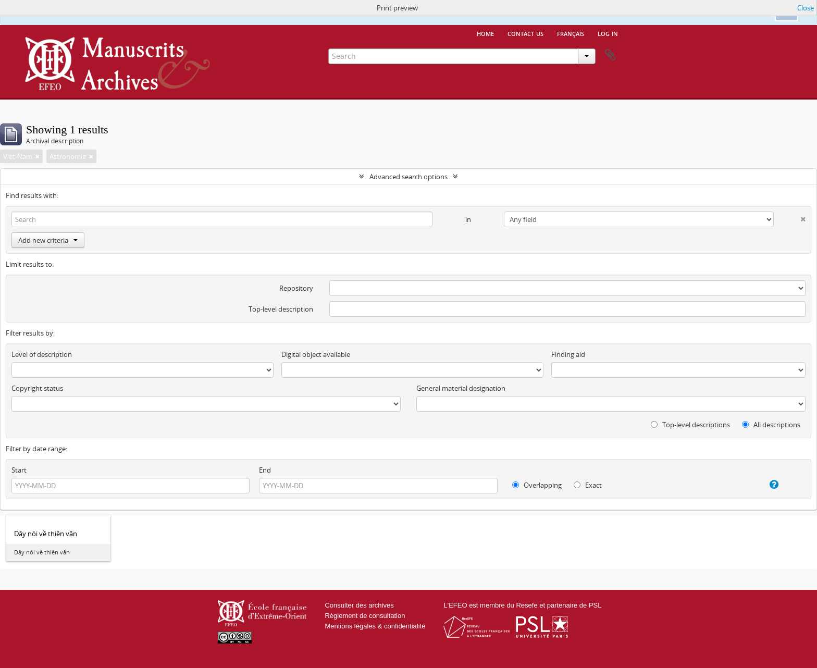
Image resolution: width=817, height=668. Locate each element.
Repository (296, 288)
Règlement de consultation (365, 616)
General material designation (460, 388)
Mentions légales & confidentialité (375, 626)
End (265, 470)
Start (19, 470)
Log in (608, 33)
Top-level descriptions (690, 424)
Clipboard (610, 55)
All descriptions (771, 424)
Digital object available (315, 354)
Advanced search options (408, 176)
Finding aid (568, 354)
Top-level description (281, 309)
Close (805, 8)
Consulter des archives (359, 605)
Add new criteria (48, 240)
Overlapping (537, 485)
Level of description (41, 354)
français (570, 33)
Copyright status (37, 388)
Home (485, 33)
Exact (588, 485)
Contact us (525, 33)
